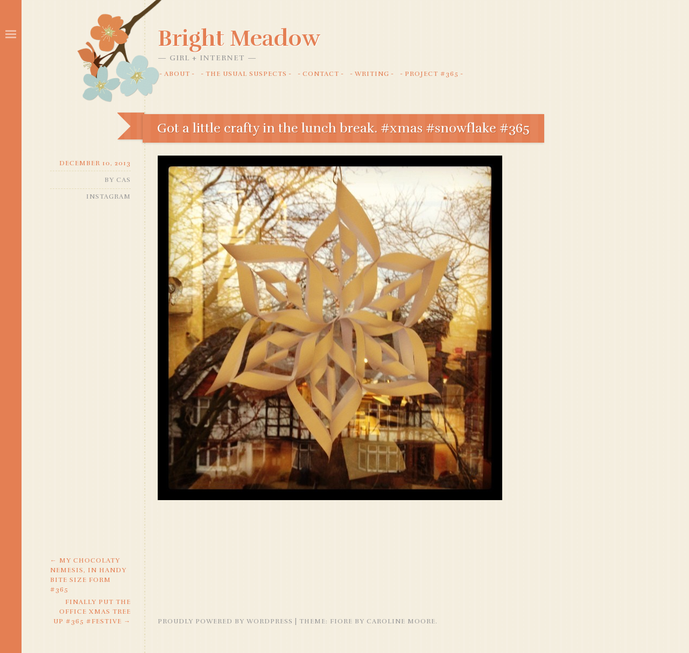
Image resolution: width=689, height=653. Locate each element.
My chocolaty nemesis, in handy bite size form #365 (88, 575)
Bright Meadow (239, 38)
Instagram (108, 196)
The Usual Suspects (246, 74)
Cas (123, 180)
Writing (372, 74)
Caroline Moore (401, 621)
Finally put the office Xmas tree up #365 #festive (92, 611)
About (177, 74)
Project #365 (432, 74)
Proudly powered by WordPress (225, 621)
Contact (321, 74)
